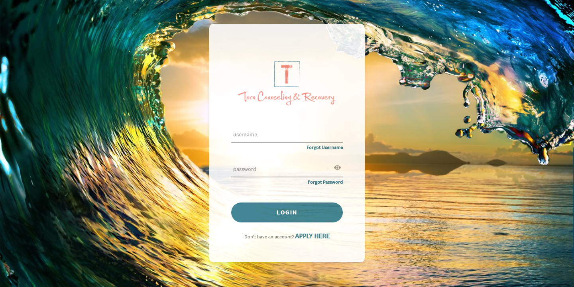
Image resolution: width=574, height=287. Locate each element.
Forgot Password (325, 181)
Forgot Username (325, 147)
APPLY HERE (312, 235)
